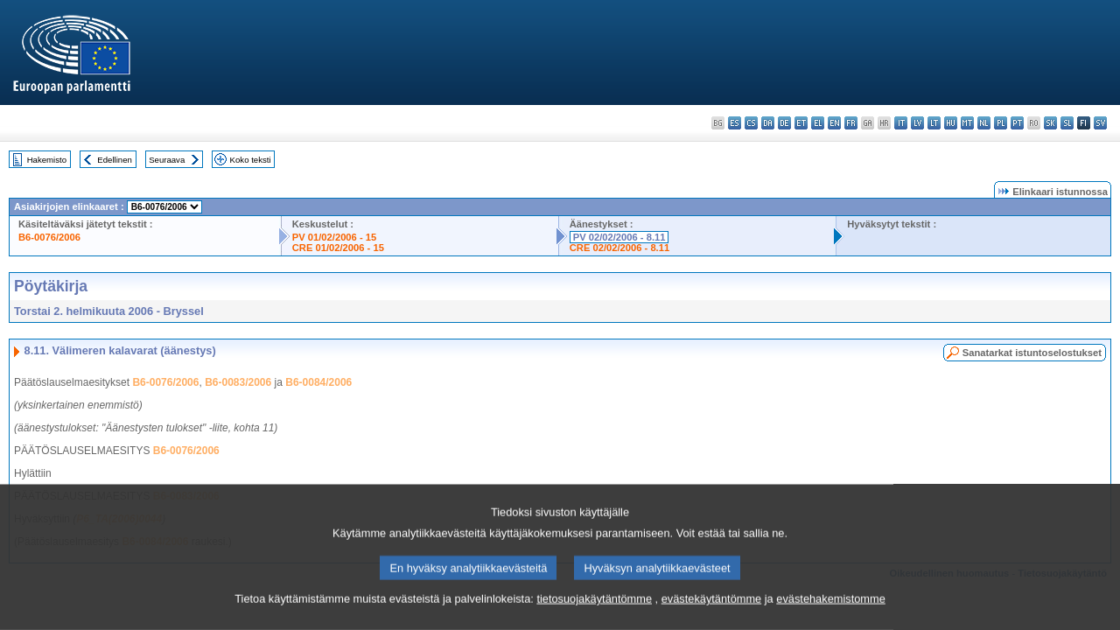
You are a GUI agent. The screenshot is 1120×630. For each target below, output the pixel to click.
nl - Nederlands (983, 123)
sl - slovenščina (1067, 123)
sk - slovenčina (1050, 123)
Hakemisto (46, 159)
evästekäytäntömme (712, 617)
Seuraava (167, 159)
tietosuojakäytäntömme (594, 617)
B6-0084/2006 (318, 382)
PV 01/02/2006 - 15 (334, 237)
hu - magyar (950, 123)
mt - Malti (967, 123)
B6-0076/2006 (49, 237)
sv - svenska (1100, 123)
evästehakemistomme (830, 617)
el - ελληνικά (817, 123)
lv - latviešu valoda (917, 123)
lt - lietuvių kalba (934, 123)
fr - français (851, 123)
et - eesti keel (801, 123)
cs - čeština (751, 123)
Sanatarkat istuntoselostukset (1032, 352)
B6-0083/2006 (238, 382)
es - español (734, 123)
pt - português (1017, 123)
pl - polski (1000, 123)
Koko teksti (250, 159)
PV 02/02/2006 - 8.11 (619, 237)
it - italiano (900, 123)
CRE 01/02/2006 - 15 (338, 247)
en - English (834, 123)
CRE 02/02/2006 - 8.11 (619, 247)
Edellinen (114, 159)
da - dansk (767, 123)
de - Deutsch (784, 123)
